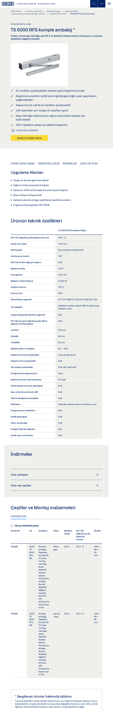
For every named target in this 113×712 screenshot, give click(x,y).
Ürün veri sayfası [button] (55, 485)
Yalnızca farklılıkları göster (25, 525)
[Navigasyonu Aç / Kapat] (109, 3)
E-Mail (81, 707)
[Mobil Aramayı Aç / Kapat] (94, 3)
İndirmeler (70, 163)
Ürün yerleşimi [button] (55, 474)
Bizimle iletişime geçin (29, 138)
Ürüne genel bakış (22, 163)
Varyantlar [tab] (18, 516)
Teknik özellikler (49, 163)
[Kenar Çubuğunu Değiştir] (101, 3)
